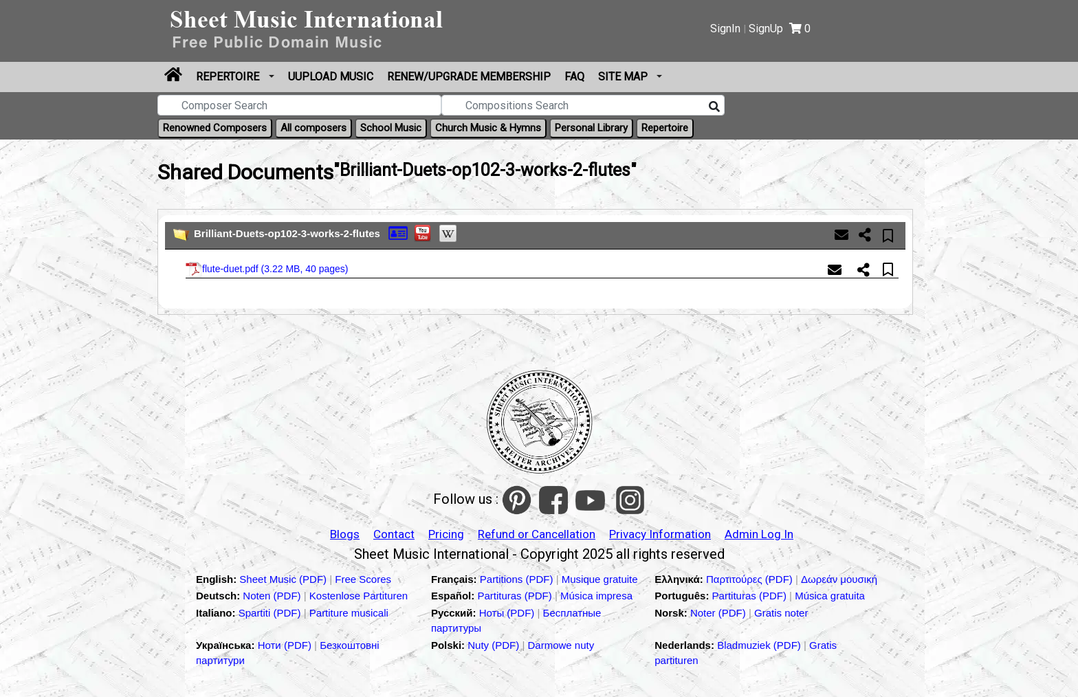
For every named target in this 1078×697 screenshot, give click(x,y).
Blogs (345, 534)
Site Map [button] (624, 76)
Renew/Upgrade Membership (469, 76)
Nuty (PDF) (493, 645)
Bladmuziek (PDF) (760, 645)
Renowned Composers (215, 128)
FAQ (574, 76)
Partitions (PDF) (518, 579)
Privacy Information (660, 534)
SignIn (725, 28)
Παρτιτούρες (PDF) (750, 579)
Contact (394, 534)
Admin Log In (759, 534)
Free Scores (363, 579)
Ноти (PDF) (284, 645)
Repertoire (229, 76)
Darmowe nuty (561, 645)
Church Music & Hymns (488, 128)
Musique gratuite (600, 579)
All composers (313, 128)
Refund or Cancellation (536, 534)
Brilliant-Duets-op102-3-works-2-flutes (287, 233)
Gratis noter (781, 613)
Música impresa (596, 595)
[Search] (714, 107)
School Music (390, 128)
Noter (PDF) (719, 613)
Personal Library (591, 128)
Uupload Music (330, 76)
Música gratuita (830, 595)
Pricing (446, 534)
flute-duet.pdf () (267, 269)
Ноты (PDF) (508, 613)
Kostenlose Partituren (358, 595)
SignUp (766, 28)
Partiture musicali (348, 613)
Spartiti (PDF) (271, 613)
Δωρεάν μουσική (839, 579)
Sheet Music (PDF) (284, 579)
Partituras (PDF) (516, 595)
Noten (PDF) (273, 595)
